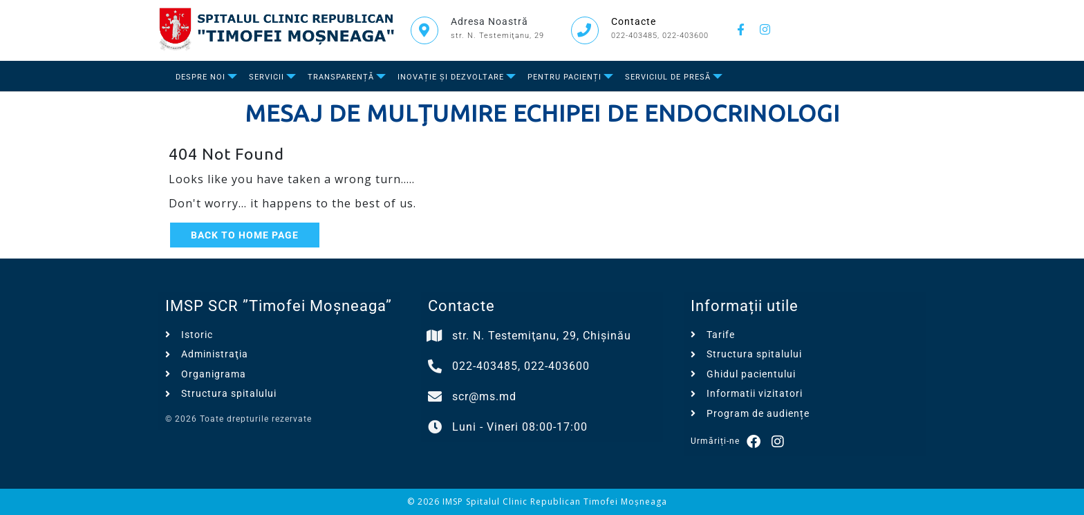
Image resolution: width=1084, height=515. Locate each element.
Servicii (266, 77)
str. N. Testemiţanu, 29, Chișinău (541, 335)
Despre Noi (200, 77)
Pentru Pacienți (564, 77)
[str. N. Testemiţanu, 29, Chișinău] (435, 336)
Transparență (341, 77)
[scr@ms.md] (435, 397)
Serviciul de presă (668, 77)
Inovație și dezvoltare (451, 77)
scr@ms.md (484, 396)
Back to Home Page (245, 235)
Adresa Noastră (489, 21)
